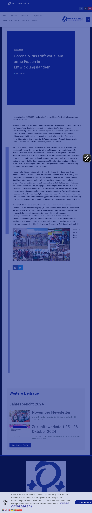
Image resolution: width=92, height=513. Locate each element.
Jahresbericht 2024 (26, 404)
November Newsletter (51, 412)
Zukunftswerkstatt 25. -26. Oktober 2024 (55, 429)
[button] (15, 267)
